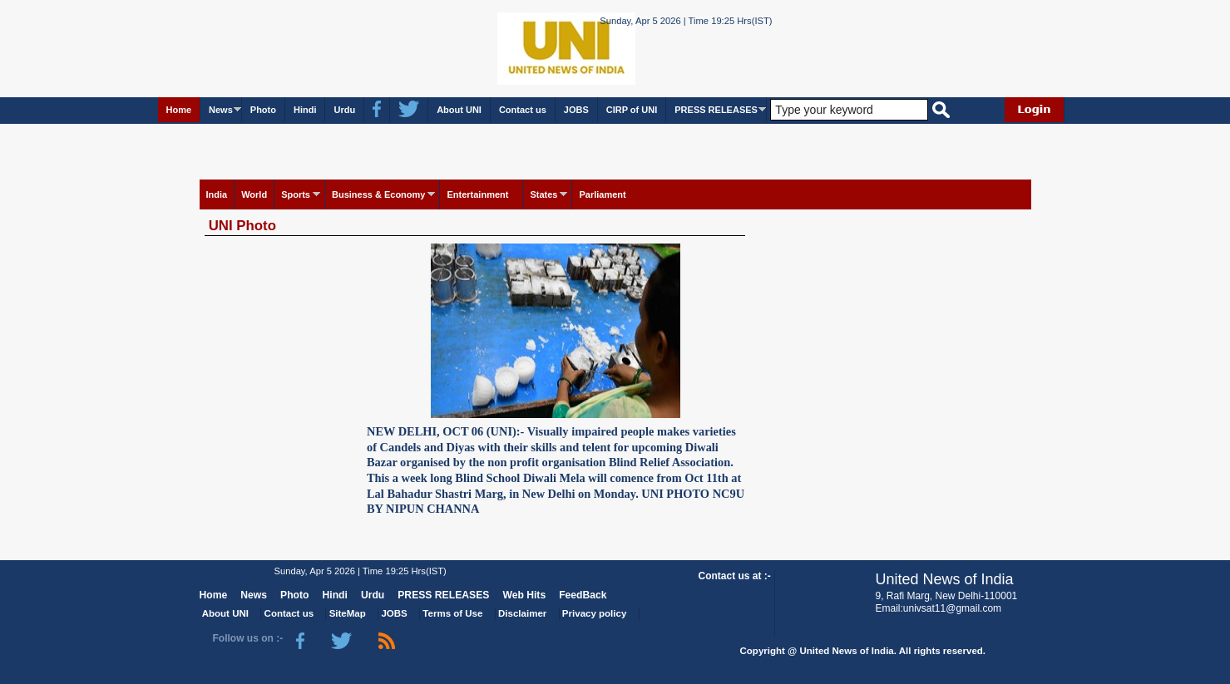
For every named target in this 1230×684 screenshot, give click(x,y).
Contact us (522, 110)
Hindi (305, 110)
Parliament (602, 194)
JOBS (576, 110)
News (221, 110)
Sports (295, 194)
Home (179, 110)
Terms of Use (452, 613)
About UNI (459, 110)
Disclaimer (522, 613)
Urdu (344, 110)
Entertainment (477, 194)
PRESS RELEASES (716, 110)
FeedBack (582, 595)
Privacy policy (594, 613)
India (217, 194)
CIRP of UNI (632, 110)
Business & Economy (378, 194)
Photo (263, 110)
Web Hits (524, 595)
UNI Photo (242, 226)
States (543, 194)
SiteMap (347, 613)
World (254, 194)
